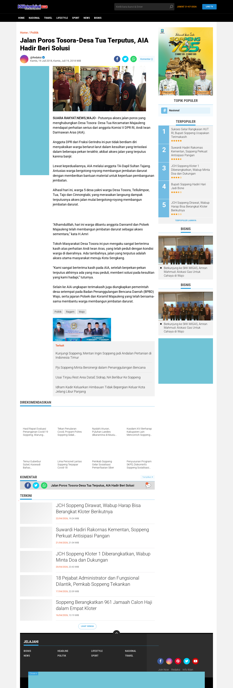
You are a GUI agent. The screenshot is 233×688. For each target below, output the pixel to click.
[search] (144, 6)
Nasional (34, 17)
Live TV (208, 6)
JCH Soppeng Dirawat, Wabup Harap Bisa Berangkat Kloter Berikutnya (98, 508)
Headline (63, 650)
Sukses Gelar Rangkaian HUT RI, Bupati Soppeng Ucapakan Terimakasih (190, 133)
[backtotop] (116, 633)
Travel (48, 17)
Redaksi (175, 669)
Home (21, 17)
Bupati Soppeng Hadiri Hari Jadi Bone (188, 186)
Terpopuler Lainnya (185, 220)
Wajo (82, 311)
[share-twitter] (125, 59)
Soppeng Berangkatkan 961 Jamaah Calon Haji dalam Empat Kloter (104, 605)
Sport (75, 17)
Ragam (70, 311)
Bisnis (98, 17)
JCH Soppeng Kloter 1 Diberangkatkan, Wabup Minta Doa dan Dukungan (103, 557)
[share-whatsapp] (133, 59)
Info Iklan (188, 669)
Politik (34, 32)
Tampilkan (147, 477)
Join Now (163, 669)
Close (33, 673)
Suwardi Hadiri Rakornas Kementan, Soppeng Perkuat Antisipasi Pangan (102, 533)
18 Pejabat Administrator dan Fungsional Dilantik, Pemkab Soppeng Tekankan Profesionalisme (97, 584)
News (87, 17)
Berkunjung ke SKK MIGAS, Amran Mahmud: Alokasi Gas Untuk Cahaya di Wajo (185, 271)
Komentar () (146, 59)
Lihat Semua (87, 626)
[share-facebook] (117, 59)
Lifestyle (62, 17)
